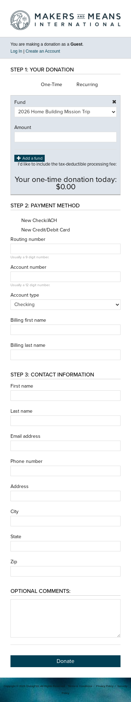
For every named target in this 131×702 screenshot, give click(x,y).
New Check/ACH (33, 220)
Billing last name (27, 345)
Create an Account (43, 51)
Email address (25, 436)
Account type (24, 295)
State (15, 536)
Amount (22, 127)
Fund (20, 102)
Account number (28, 267)
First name (21, 386)
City (14, 511)
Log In (16, 51)
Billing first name (28, 320)
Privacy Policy (105, 686)
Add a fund (29, 158)
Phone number (26, 461)
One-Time (46, 84)
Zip (13, 561)
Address (19, 486)
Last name (21, 411)
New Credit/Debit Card (40, 230)
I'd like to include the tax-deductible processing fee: (67, 168)
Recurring (82, 84)
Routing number (27, 239)
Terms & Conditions (80, 686)
